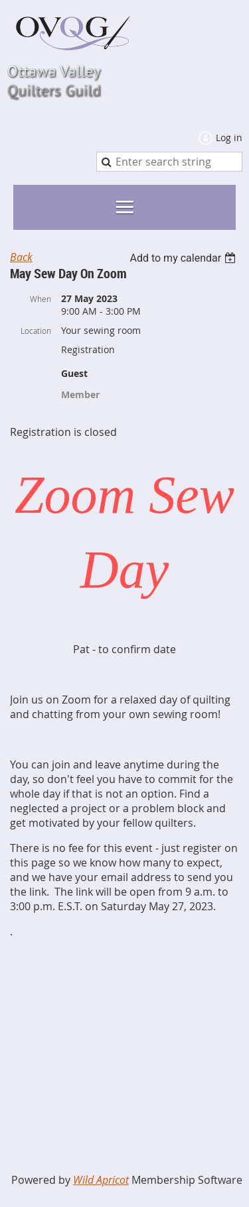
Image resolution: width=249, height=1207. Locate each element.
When (40, 298)
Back (21, 257)
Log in (229, 137)
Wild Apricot (101, 1180)
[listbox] (184, 258)
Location (36, 330)
